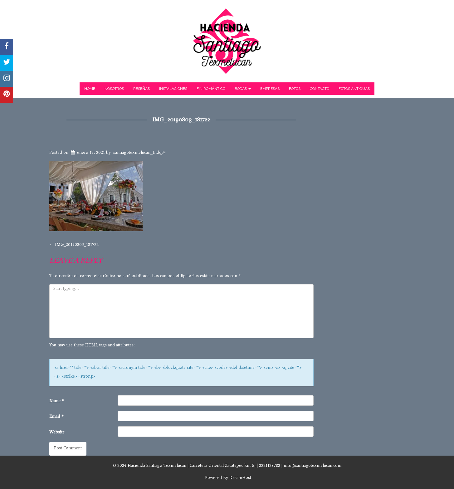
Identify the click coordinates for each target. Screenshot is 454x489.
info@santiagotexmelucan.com (312, 466)
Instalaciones (173, 88)
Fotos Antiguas (354, 88)
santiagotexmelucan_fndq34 (139, 153)
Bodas (243, 88)
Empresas (270, 88)
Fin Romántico (211, 88)
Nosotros (114, 88)
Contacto (319, 88)
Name (56, 401)
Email (56, 417)
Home (89, 88)
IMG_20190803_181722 (181, 119)
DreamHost (240, 478)
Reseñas (141, 88)
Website (57, 432)
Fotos (294, 88)
